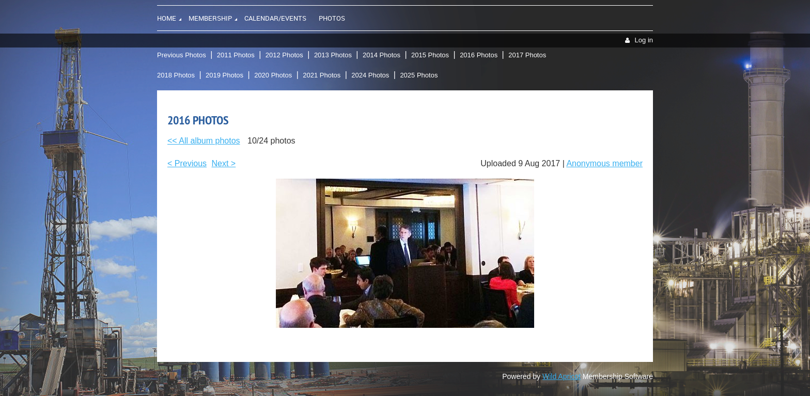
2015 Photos (430, 55)
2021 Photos (321, 75)
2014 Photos (381, 55)
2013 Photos (333, 55)
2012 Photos (284, 55)
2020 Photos (273, 75)
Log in (644, 40)
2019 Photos (224, 75)
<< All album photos (203, 140)
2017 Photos (527, 55)
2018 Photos (176, 75)
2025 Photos (419, 75)
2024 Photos (370, 75)
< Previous (187, 163)
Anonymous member (604, 163)
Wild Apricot (561, 376)
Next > (224, 163)
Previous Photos (181, 55)
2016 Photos (478, 55)
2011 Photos (236, 55)
